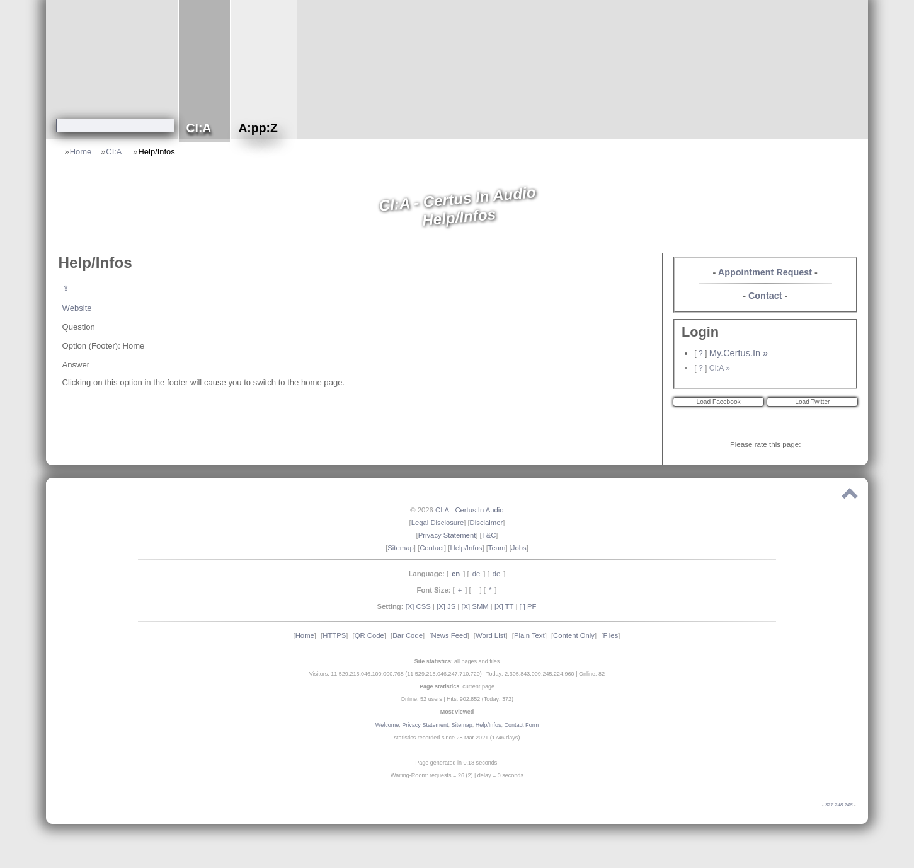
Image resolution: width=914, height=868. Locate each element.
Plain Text (529, 635)
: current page (457, 686)
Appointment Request (765, 272)
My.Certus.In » (738, 353)
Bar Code (407, 635)
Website (77, 308)
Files (610, 635)
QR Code (369, 635)
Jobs (519, 548)
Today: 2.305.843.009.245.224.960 (530, 674)
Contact (765, 296)
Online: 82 (592, 674)
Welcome (387, 725)
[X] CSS (418, 606)
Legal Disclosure (437, 522)
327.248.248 (839, 804)
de (476, 573)
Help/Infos (157, 151)
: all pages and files (457, 661)
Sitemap (400, 548)
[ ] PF (528, 606)
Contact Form (521, 725)
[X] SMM (474, 606)
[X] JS (446, 606)
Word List (491, 635)
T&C (489, 535)
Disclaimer (486, 522)
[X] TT (503, 606)
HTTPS (334, 635)
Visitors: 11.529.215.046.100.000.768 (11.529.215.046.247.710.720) (395, 674)
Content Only (574, 635)
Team (497, 548)
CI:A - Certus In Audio (469, 510)
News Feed (449, 635)
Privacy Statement (447, 535)
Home (80, 151)
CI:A (114, 151)
